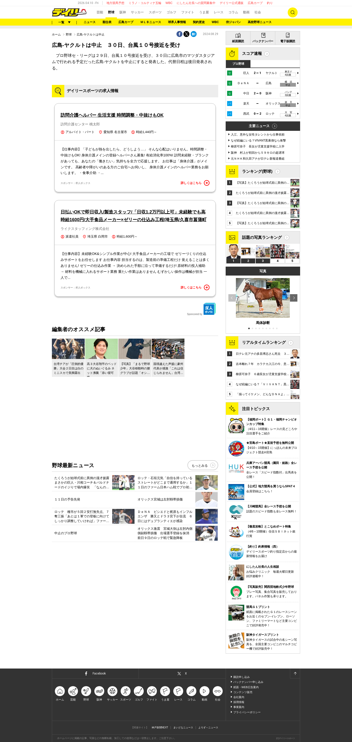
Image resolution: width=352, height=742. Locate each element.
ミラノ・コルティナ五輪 (145, 3)
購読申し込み (241, 676)
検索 (293, 12)
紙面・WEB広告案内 (246, 687)
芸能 (100, 12)
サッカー (137, 12)
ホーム (56, 34)
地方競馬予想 (115, 3)
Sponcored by (201, 309)
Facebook (99, 673)
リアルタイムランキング (264, 342)
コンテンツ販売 (242, 692)
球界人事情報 (177, 22)
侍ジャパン (233, 22)
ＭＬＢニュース (150, 22)
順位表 (107, 22)
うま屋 (204, 12)
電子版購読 (287, 41)
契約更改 (199, 22)
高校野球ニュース (260, 22)
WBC (169, 3)
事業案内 (238, 707)
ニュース (90, 22)
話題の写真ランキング (262, 237)
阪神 (122, 12)
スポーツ (155, 12)
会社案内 (238, 697)
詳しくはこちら (195, 183)
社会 (257, 12)
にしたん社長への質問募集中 (196, 3)
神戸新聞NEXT (160, 727)
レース (218, 12)
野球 (111, 12)
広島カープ (255, 3)
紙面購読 (238, 41)
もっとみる (200, 465)
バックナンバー (262, 41)
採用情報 (238, 702)
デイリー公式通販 (232, 3)
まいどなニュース (183, 727)
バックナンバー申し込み (248, 681)
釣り (270, 3)
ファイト (187, 12)
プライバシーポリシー (247, 712)
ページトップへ (295, 673)
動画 (246, 12)
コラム (233, 12)
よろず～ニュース (208, 727)
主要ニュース (259, 126)
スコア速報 (252, 53)
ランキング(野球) (257, 171)
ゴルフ (171, 12)
